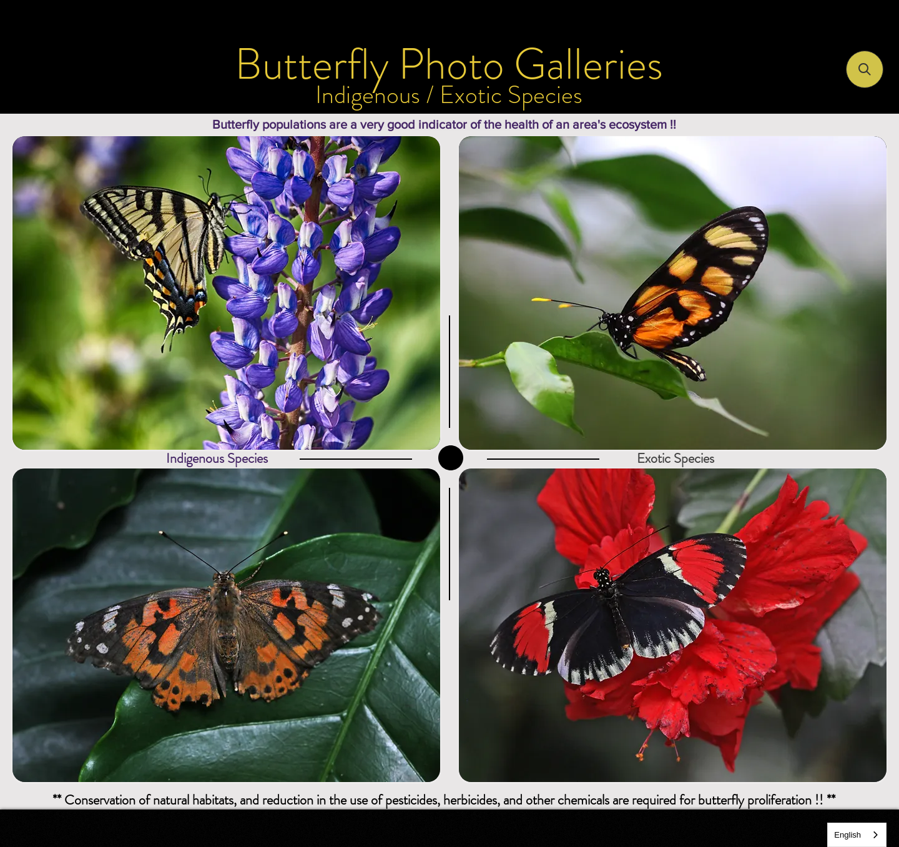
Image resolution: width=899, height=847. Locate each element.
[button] (864, 69)
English (847, 835)
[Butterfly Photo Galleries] (449, 64)
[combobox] (857, 835)
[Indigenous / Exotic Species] (448, 94)
